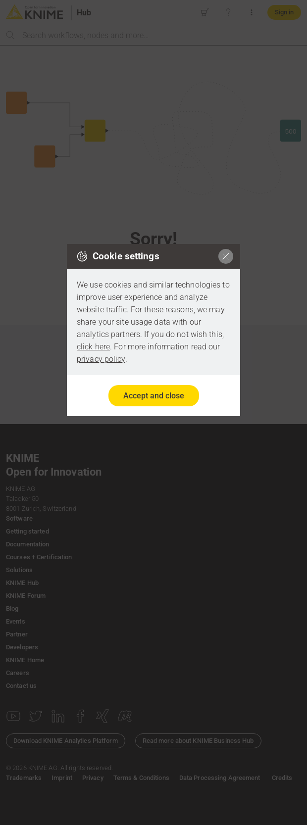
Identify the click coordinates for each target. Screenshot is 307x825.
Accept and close (153, 395)
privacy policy (101, 359)
